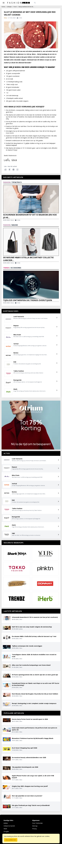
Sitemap (34, 826)
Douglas (6, 831)
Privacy (34, 829)
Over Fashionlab (37, 823)
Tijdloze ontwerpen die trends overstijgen (27, 300)
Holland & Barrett (9, 826)
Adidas (6, 823)
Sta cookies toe (11, 840)
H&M (5, 829)
